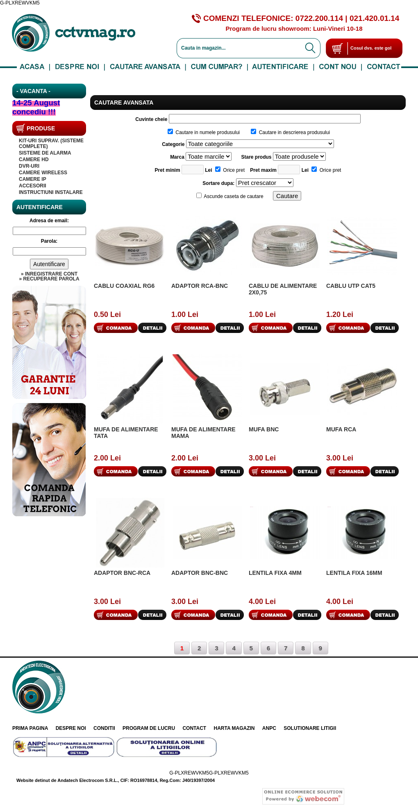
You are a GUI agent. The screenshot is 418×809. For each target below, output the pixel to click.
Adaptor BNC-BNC (199, 573)
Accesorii (32, 186)
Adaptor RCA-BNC (199, 286)
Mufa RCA (341, 429)
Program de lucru (149, 728)
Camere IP (32, 179)
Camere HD (34, 159)
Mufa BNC (264, 429)
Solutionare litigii (310, 728)
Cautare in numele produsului (204, 132)
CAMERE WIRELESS (43, 172)
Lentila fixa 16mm (354, 573)
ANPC (269, 728)
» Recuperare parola (49, 279)
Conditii (104, 728)
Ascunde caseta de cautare (230, 196)
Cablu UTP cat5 (350, 286)
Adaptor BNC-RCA (122, 573)
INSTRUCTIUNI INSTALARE (51, 192)
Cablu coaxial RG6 (124, 286)
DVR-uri (29, 166)
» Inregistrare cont (49, 274)
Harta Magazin (234, 728)
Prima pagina (30, 728)
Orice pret (230, 170)
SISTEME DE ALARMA (45, 153)
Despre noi (71, 728)
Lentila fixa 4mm (275, 573)
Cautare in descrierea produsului (290, 132)
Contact (194, 728)
